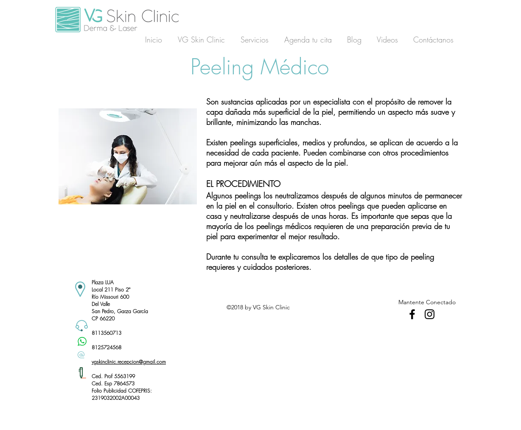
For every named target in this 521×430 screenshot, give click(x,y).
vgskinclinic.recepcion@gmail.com (129, 361)
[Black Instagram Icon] (429, 314)
